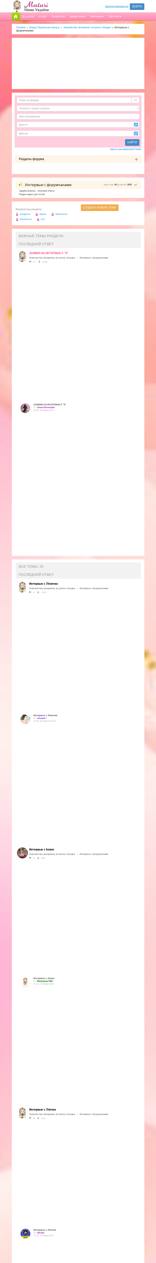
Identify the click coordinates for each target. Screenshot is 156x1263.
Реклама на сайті (73, 1143)
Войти (137, 6)
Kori (41, 219)
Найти (132, 142)
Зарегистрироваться (116, 6)
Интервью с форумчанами (94, 257)
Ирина (40, 214)
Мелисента (59, 214)
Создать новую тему (99, 207)
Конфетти (23, 214)
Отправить (114, 1240)
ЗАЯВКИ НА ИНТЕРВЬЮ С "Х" (48, 253)
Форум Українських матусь (44, 27)
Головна (21, 27)
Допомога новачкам (76, 1150)
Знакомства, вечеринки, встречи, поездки (87, 27)
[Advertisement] (78, 63)
